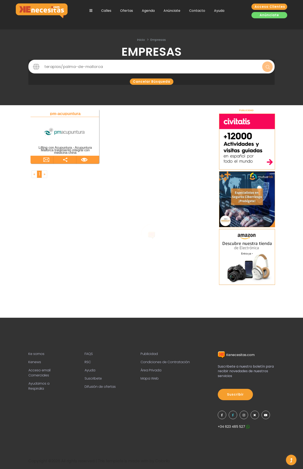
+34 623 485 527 (234, 426)
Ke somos (36, 353)
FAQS (89, 353)
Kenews (34, 362)
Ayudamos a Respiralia (38, 386)
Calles (106, 10)
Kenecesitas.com (236, 354)
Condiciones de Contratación (165, 362)
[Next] (44, 174)
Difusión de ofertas (100, 386)
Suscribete (93, 378)
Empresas (158, 39)
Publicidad (149, 353)
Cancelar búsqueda (151, 81)
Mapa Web (150, 378)
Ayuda (219, 10)
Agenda (148, 10)
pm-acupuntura (65, 113)
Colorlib (162, 461)
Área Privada (151, 370)
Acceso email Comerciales (39, 373)
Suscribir (235, 394)
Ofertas (126, 10)
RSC (88, 362)
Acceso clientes (270, 6)
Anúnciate (171, 10)
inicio (141, 39)
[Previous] (34, 174)
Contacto (197, 10)
